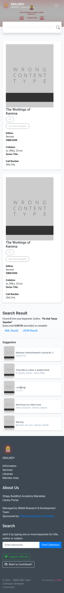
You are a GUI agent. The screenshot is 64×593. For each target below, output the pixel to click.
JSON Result (30, 330)
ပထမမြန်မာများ (21, 387)
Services (8, 470)
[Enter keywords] (21, 545)
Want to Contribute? (18, 564)
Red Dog (19, 422)
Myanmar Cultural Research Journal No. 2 (34, 353)
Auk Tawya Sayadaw (18, 126)
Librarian (8, 474)
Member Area (11, 478)
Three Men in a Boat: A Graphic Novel (32, 370)
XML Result (11, 330)
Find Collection (50, 544)
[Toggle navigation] (56, 5)
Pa (10, 119)
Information (9, 466)
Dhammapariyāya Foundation (36, 516)
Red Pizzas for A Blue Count (28, 405)
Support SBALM (16, 556)
